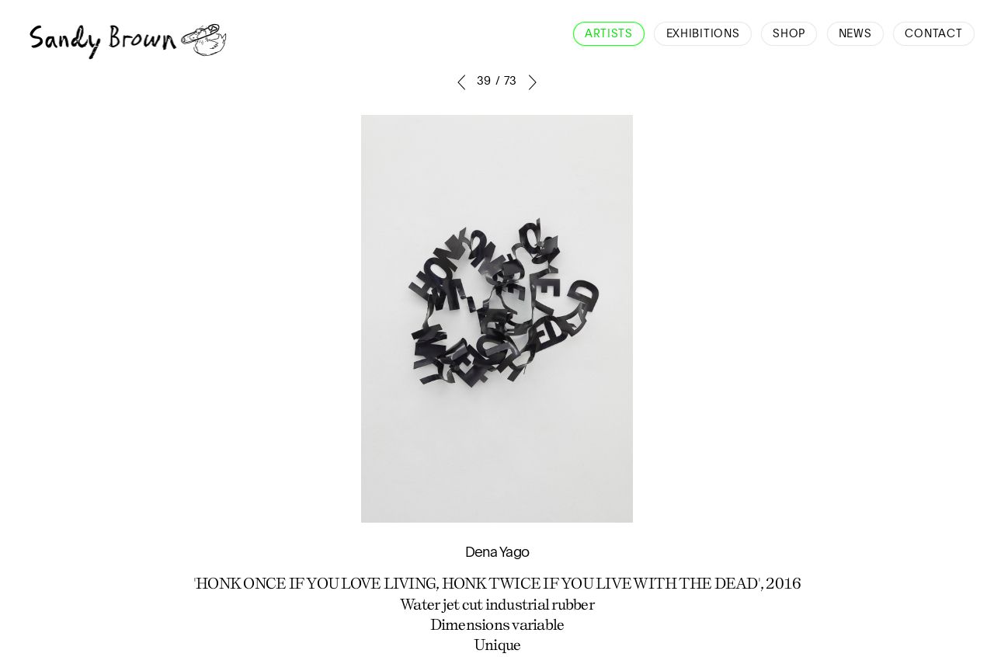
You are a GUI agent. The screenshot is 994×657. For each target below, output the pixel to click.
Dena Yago (497, 553)
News (855, 34)
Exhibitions (703, 34)
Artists (609, 34)
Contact (933, 34)
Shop (789, 34)
